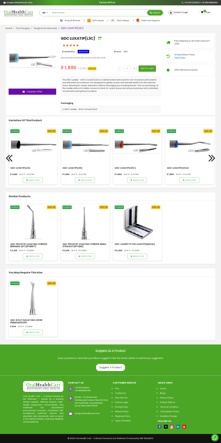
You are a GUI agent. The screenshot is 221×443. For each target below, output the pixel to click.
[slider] (70, 45)
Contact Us (120, 393)
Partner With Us (107, 2)
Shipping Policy (122, 416)
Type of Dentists (123, 420)
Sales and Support (148, 20)
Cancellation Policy (169, 411)
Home (8, 28)
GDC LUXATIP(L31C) (125, 167)
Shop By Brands (70, 20)
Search (156, 12)
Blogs (163, 393)
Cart (207, 12)
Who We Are (121, 397)
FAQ (117, 388)
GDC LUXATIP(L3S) (72, 167)
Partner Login (121, 402)
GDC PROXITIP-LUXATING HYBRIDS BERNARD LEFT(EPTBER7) (28, 245)
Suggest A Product (110, 367)
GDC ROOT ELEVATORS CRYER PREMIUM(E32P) (26, 321)
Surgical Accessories (45, 28)
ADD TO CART (147, 68)
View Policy (180, 57)
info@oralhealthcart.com (87, 413)
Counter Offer (32, 91)
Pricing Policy (121, 406)
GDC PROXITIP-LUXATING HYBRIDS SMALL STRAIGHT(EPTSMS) (84, 245)
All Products (95, 20)
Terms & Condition (169, 406)
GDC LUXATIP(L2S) (20, 167)
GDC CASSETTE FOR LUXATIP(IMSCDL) (135, 244)
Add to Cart (32, 180)
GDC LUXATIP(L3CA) (178, 167)
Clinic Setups (120, 20)
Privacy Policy (167, 397)
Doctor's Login (180, 12)
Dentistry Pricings (168, 416)
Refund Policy (121, 411)
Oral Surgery (23, 28)
